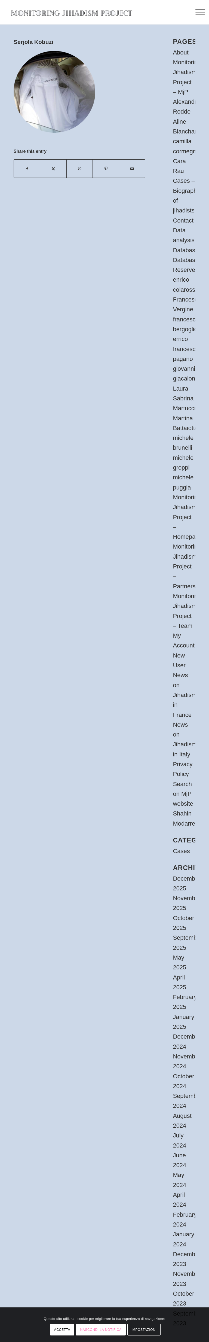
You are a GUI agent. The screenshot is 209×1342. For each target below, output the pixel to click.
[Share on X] (53, 169)
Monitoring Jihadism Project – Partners (187, 566)
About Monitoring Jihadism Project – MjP (187, 72)
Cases (181, 851)
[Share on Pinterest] (106, 169)
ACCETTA (62, 1330)
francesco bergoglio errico (186, 329)
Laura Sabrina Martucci (184, 398)
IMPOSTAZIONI (143, 1330)
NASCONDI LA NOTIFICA (100, 1330)
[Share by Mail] (132, 169)
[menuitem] (197, 12)
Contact (183, 220)
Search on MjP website (183, 794)
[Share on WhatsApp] (80, 169)
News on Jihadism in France (184, 695)
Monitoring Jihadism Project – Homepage (187, 517)
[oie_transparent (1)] (71, 12)
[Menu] (197, 12)
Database (185, 250)
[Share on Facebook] (27, 169)
